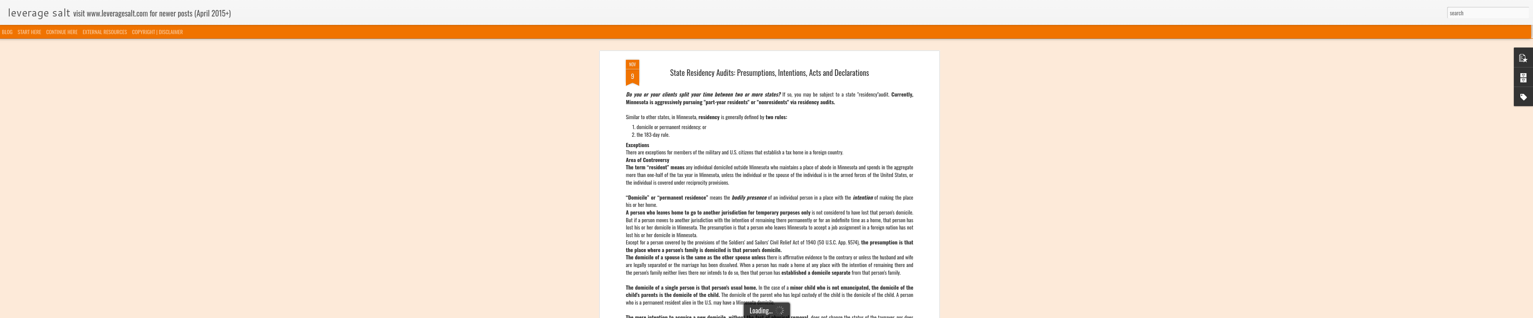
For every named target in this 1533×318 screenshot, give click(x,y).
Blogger (805, 313)
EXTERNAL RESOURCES (105, 32)
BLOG (7, 32)
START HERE (29, 32)
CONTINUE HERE (62, 32)
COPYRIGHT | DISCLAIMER (157, 32)
